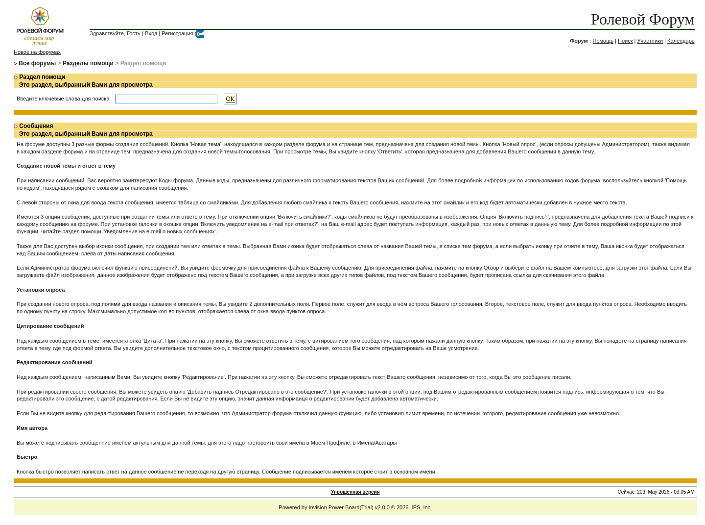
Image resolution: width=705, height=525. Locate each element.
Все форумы (37, 63)
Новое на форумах (37, 52)
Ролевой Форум (642, 19)
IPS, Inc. (422, 507)
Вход (151, 33)
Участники (650, 41)
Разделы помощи (88, 63)
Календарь (681, 41)
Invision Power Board (334, 507)
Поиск (625, 41)
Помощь (602, 41)
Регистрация (177, 33)
